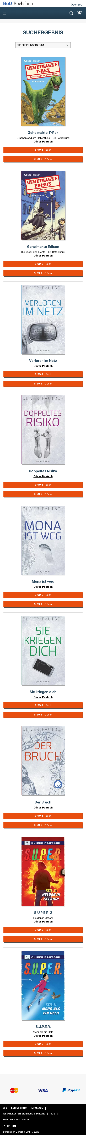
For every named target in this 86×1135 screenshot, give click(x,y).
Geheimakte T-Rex (43, 133)
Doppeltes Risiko (43, 471)
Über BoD (77, 4)
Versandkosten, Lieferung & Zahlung (24, 1114)
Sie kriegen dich (43, 692)
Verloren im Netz (43, 361)
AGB (5, 1108)
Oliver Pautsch (43, 141)
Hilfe (52, 1114)
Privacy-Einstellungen (16, 1119)
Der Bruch (43, 802)
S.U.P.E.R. (43, 1027)
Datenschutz (19, 1108)
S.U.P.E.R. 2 (43, 913)
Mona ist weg (43, 581)
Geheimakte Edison (43, 247)
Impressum (37, 1108)
